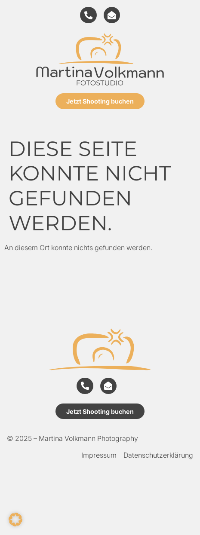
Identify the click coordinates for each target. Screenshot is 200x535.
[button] (15, 519)
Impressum (99, 455)
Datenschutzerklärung (158, 455)
